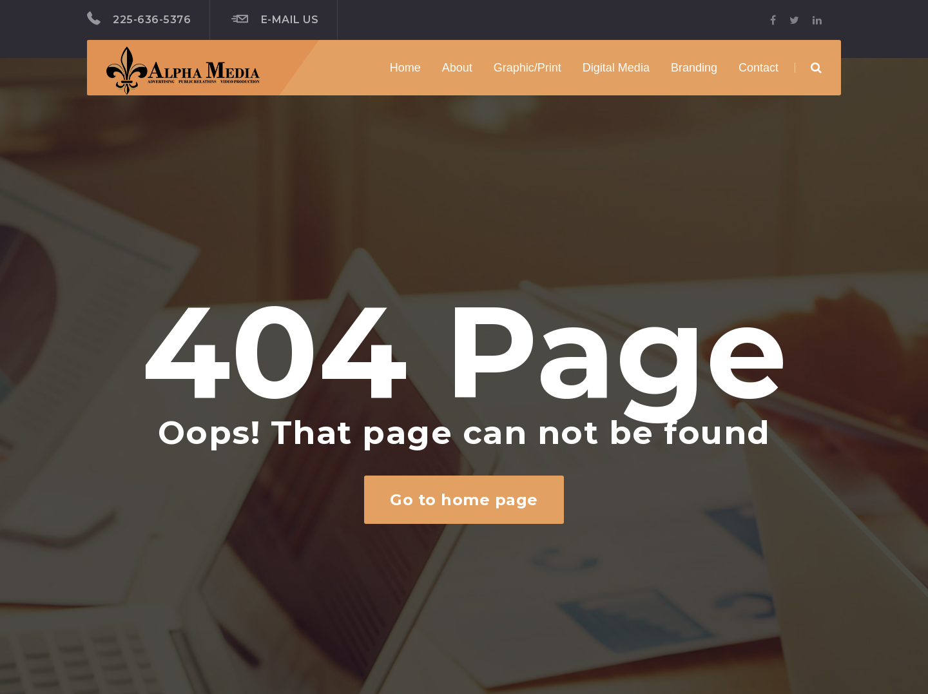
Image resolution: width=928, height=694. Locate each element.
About (457, 67)
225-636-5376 (139, 18)
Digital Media (616, 67)
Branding (694, 67)
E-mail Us (274, 19)
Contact (758, 67)
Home (405, 67)
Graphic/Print (527, 67)
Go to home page (463, 499)
